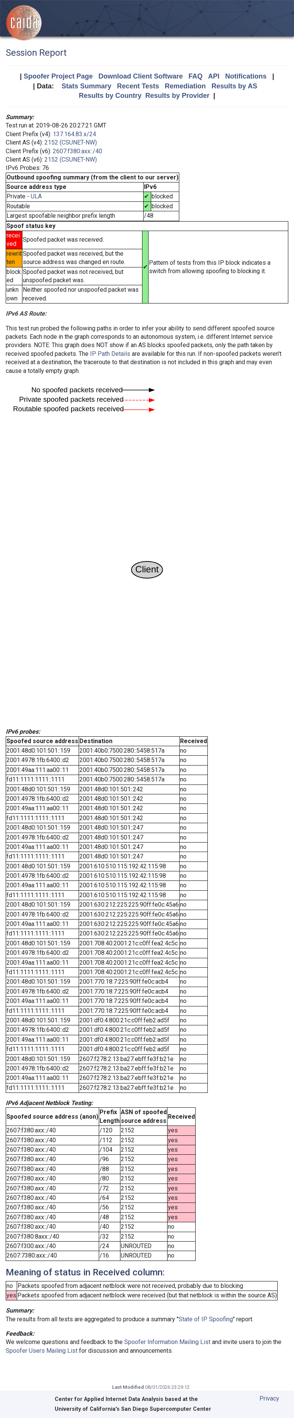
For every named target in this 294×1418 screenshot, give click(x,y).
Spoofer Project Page (58, 76)
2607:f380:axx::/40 (77, 151)
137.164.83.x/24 (74, 134)
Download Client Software (140, 76)
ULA (36, 196)
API (214, 76)
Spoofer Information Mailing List (167, 1342)
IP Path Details (110, 353)
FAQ (195, 76)
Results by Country (110, 95)
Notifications (246, 76)
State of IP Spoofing (206, 1319)
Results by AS (234, 86)
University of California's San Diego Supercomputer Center (133, 1409)
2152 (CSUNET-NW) (70, 142)
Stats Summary (86, 86)
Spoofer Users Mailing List (41, 1350)
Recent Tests (138, 86)
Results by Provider (177, 95)
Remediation (185, 86)
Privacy (269, 1398)
